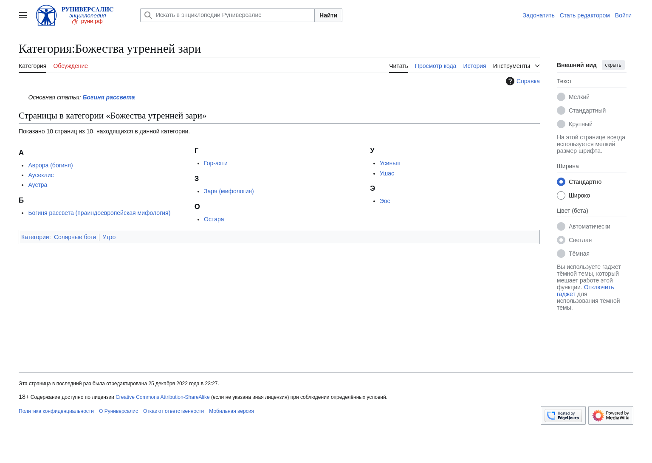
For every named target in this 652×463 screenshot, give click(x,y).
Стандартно (585, 181)
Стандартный (587, 110)
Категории (35, 237)
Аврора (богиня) (50, 165)
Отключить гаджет (585, 290)
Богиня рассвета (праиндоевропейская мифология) (99, 212)
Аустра (37, 184)
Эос (385, 201)
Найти (328, 15)
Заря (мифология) (229, 191)
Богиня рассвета (109, 97)
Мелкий (579, 96)
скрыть (613, 65)
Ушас (387, 173)
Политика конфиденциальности (56, 411)
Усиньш (390, 163)
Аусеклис (41, 175)
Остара (214, 219)
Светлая (580, 240)
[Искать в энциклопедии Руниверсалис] (227, 15)
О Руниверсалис (118, 411)
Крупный (581, 124)
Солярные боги (75, 237)
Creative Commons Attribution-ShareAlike (162, 397)
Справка (522, 81)
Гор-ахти (216, 163)
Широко (579, 195)
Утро (109, 237)
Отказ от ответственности (173, 411)
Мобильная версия (231, 411)
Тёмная (579, 253)
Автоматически (589, 226)
